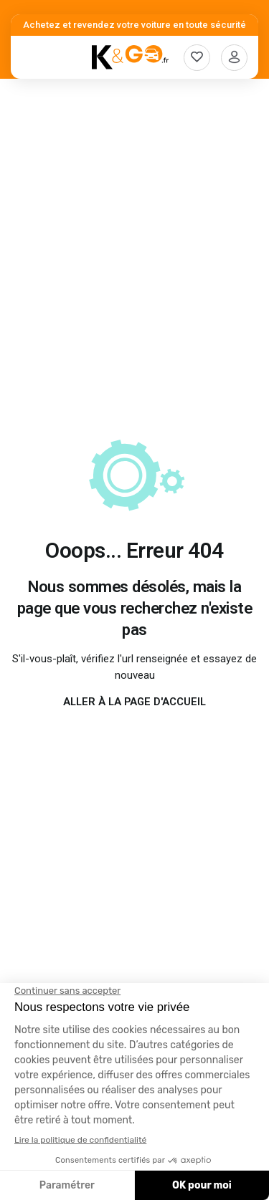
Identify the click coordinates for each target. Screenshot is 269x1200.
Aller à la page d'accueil (134, 701)
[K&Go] (130, 57)
